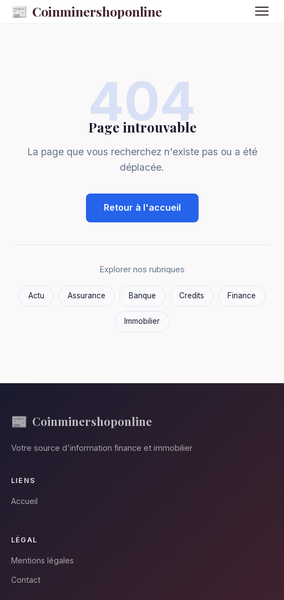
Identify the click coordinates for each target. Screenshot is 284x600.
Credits (191, 295)
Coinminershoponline (86, 11)
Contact (25, 579)
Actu (36, 295)
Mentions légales (42, 560)
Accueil (24, 501)
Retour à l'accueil (142, 207)
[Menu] (262, 11)
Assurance (86, 295)
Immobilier (142, 321)
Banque (142, 295)
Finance (241, 295)
